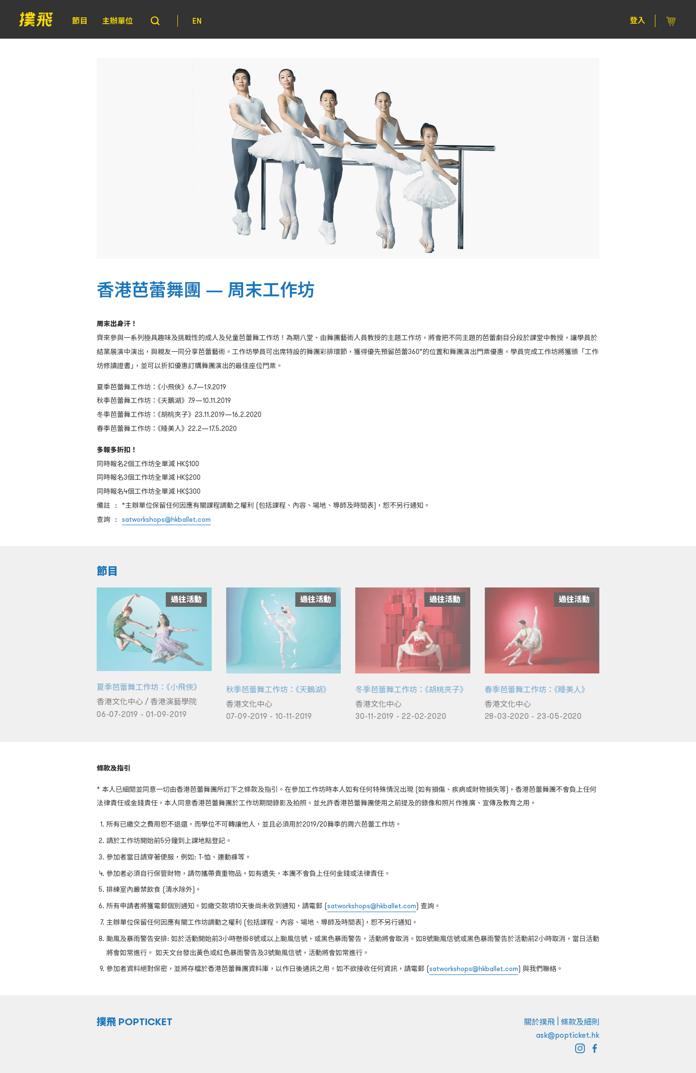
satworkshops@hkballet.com (166, 519)
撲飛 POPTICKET (135, 1022)
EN (197, 21)
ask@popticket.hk (567, 1035)
